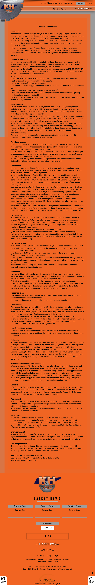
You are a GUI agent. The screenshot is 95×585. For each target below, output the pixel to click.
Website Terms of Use (47, 26)
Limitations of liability (19, 243)
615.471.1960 (82, 8)
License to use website (20, 59)
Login (55, 555)
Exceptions (15, 271)
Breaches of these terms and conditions (27, 363)
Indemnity (15, 340)
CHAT (91, 580)
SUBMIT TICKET (47, 580)
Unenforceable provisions (21, 328)
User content (16, 165)
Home (43, 3)
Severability (15, 415)
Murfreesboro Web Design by (41, 584)
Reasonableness (17, 293)
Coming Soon (20, 506)
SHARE (3, 580)
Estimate (80, 3)
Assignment (16, 399)
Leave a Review (60, 9)
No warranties (16, 215)
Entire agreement (18, 432)
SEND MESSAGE (47, 550)
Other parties (16, 304)
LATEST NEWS (47, 498)
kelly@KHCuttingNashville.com (23, 460)
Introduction (16, 31)
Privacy (48, 555)
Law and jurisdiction (19, 443)
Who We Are (52, 3)
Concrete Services (67, 3)
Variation (14, 385)
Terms (39, 555)
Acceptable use (17, 104)
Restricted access (18, 142)
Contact (89, 3)
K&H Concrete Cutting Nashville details (26, 455)
